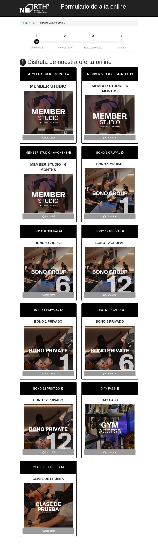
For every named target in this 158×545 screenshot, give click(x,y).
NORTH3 (28, 23)
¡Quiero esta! (48, 137)
